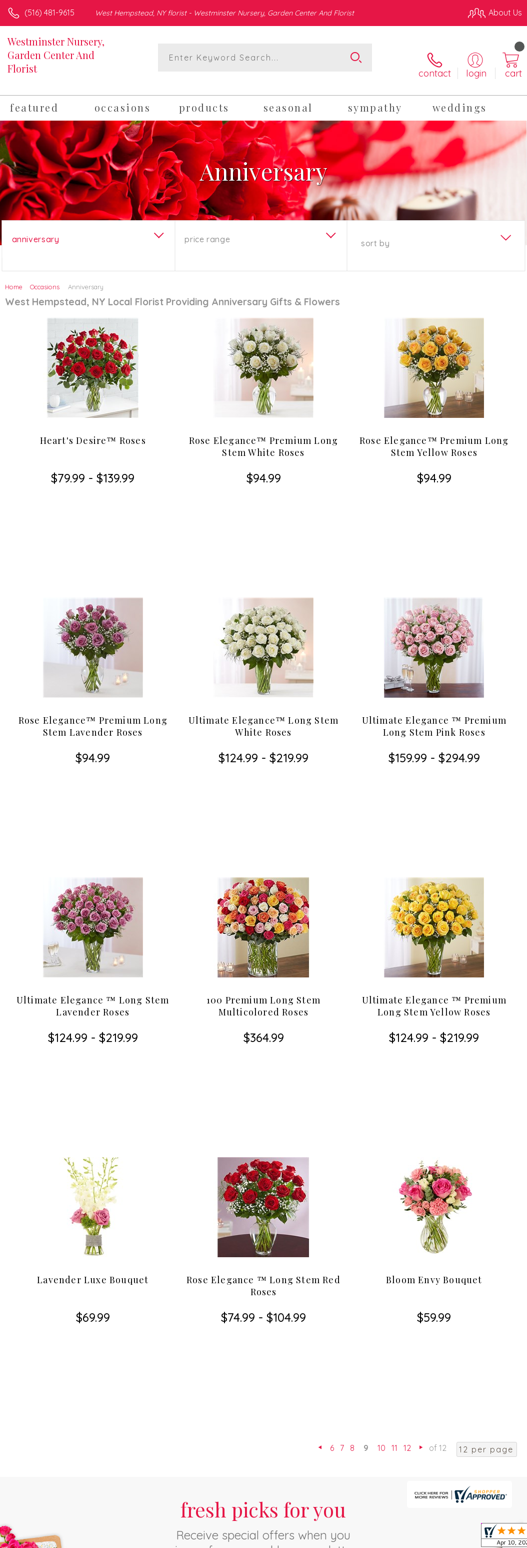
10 (382, 1076)
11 (395, 1076)
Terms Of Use (293, 1456)
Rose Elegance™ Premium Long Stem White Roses (263, 435)
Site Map (485, 1456)
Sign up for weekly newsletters (264, 1211)
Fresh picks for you (264, 1155)
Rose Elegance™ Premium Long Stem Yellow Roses (434, 435)
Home (13, 275)
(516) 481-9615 (49, 13)
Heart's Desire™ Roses (93, 429)
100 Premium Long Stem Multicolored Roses (263, 814)
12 (407, 1076)
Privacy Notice (352, 1456)
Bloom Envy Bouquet (434, 998)
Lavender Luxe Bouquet (92, 998)
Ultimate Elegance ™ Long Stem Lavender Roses (93, 814)
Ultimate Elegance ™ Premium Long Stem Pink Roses (434, 625)
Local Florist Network (423, 1456)
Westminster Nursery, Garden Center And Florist (56, 55)
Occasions (45, 275)
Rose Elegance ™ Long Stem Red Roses (263, 1004)
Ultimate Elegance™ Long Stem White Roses (263, 625)
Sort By (375, 232)
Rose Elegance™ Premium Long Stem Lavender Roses (93, 625)
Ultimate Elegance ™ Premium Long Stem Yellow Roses (434, 814)
